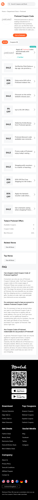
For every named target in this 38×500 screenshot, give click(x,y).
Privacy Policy (6, 464)
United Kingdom (10, 486)
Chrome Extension (8, 411)
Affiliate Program (7, 471)
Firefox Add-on (7, 419)
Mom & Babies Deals (8, 449)
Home (4, 11)
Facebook (25, 437)
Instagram (25, 445)
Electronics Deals (7, 441)
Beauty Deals (6, 437)
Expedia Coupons (27, 419)
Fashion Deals (6, 434)
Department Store (13, 11)
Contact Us (5, 475)
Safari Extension (7, 422)
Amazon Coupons (27, 411)
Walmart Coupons (28, 415)
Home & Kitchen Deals (9, 445)
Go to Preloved (20, 35)
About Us (5, 460)
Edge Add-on (6, 415)
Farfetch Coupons (27, 422)
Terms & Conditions (8, 467)
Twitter (24, 441)
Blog (23, 434)
